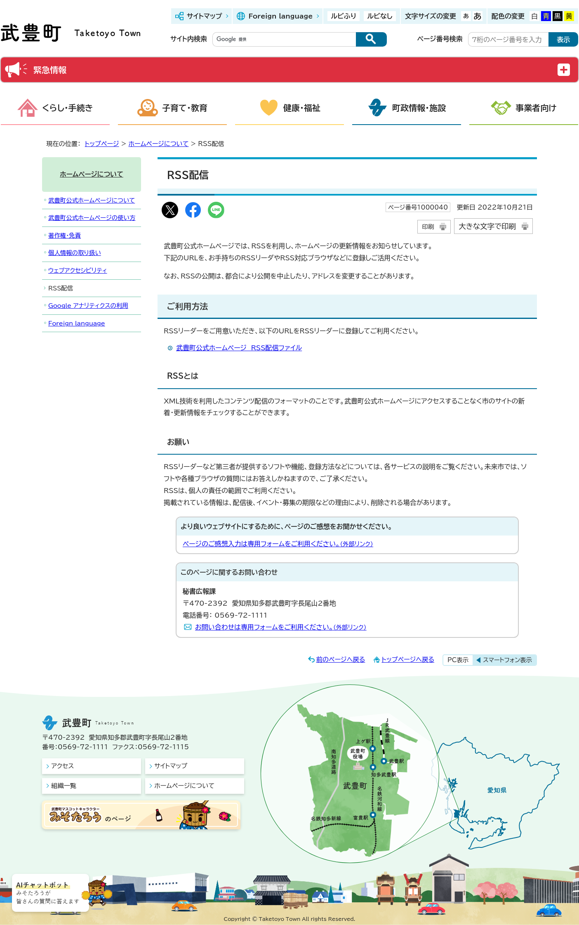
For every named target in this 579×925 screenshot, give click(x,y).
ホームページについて (159, 144)
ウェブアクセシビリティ (77, 270)
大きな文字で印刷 (487, 226)
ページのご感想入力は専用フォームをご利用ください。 (278, 543)
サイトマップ (204, 16)
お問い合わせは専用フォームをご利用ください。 (281, 627)
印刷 (428, 227)
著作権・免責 (64, 235)
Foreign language (280, 16)
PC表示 (457, 660)
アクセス (62, 766)
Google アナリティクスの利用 (88, 305)
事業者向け (536, 108)
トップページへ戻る (407, 659)
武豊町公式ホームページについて (91, 200)
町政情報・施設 (419, 108)
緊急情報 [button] (49, 70)
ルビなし (379, 16)
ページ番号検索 (440, 38)
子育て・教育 (184, 108)
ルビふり (343, 16)
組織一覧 (63, 786)
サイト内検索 (188, 38)
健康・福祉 (301, 108)
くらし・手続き (67, 108)
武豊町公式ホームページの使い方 (91, 218)
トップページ (102, 144)
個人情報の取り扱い (74, 253)
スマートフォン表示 (507, 660)
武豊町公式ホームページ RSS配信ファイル (239, 348)
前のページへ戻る (340, 659)
